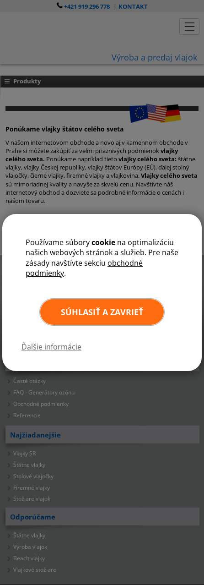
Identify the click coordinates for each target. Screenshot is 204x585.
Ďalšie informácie (51, 347)
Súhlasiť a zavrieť (102, 311)
